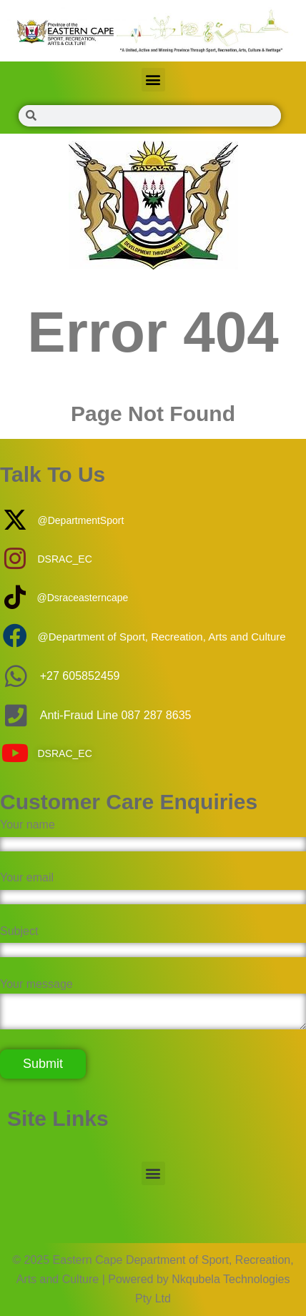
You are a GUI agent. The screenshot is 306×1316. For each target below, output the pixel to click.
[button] (153, 79)
